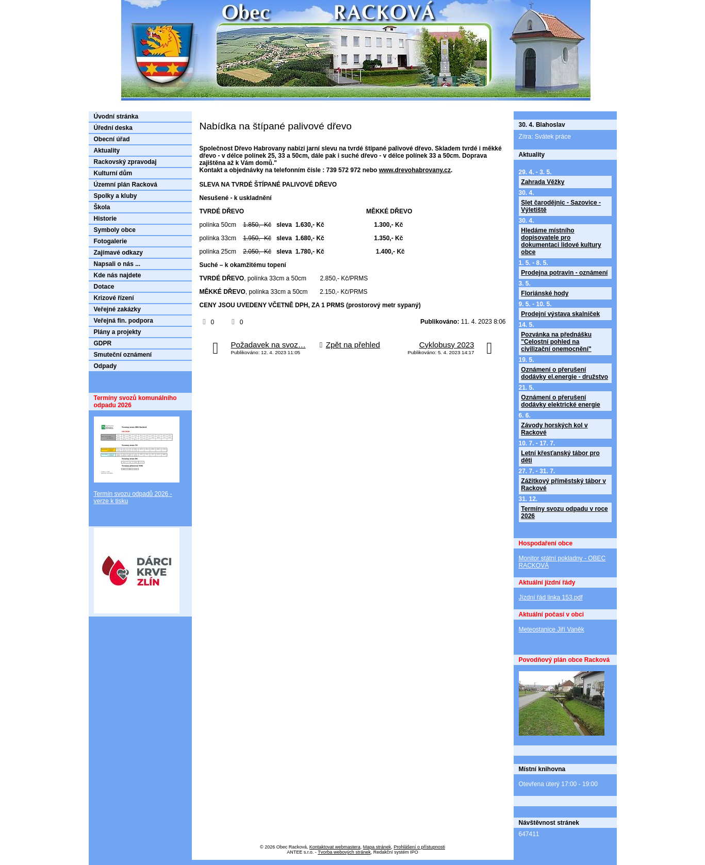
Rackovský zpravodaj (125, 161)
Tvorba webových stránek (344, 852)
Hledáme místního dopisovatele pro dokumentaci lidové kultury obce (561, 241)
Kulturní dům (113, 173)
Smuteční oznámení (123, 354)
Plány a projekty (117, 332)
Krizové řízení (114, 298)
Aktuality (107, 150)
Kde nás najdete (117, 275)
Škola (102, 207)
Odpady (105, 366)
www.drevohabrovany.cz (415, 170)
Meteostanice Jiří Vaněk (551, 629)
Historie (105, 218)
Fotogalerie (110, 241)
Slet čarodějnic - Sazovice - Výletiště (561, 206)
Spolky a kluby (115, 195)
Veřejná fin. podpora (123, 320)
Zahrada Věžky (542, 182)
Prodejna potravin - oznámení (564, 272)
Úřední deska (113, 127)
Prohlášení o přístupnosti (419, 847)
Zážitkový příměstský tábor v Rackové (563, 484)
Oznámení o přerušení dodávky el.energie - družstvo (564, 373)
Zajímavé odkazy (118, 252)
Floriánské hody (544, 293)
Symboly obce (115, 230)
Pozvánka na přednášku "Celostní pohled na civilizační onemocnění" (556, 342)
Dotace (104, 286)
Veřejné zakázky (117, 309)
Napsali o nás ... (117, 264)
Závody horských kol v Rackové (554, 429)
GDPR (103, 343)
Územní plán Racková (125, 184)
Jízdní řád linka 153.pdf (551, 597)
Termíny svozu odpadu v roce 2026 (564, 512)
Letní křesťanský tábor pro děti (560, 457)
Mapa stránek (377, 847)
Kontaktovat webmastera (334, 847)
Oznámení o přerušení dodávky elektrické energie (560, 401)
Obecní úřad (112, 139)
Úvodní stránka (116, 116)
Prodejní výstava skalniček (560, 314)
